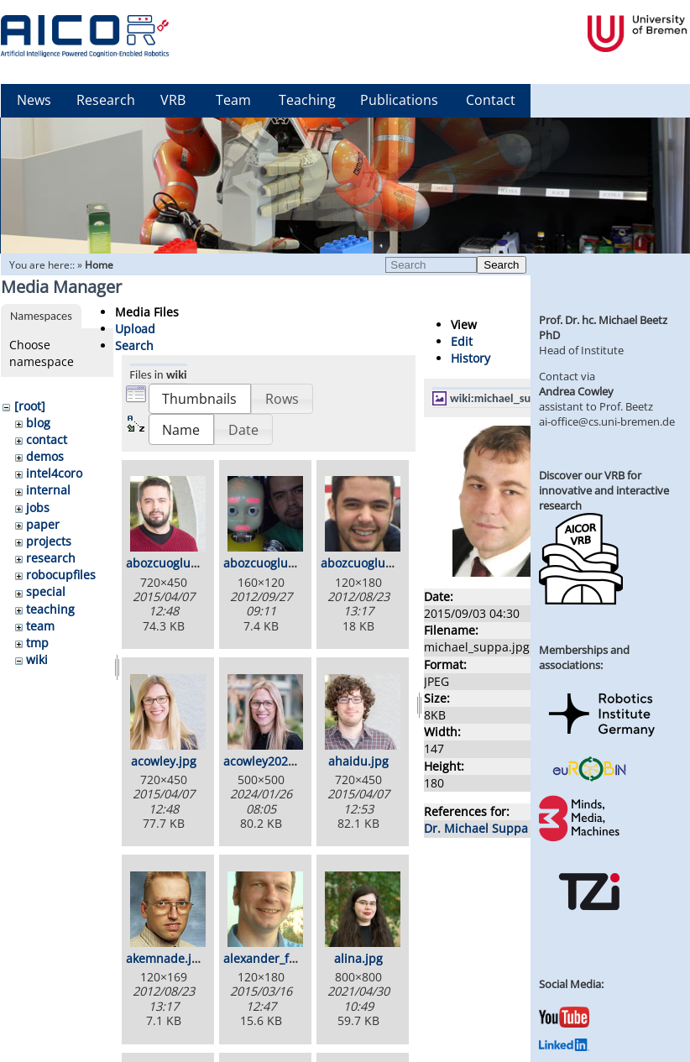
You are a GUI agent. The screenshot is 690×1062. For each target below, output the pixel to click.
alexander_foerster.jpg (286, 958)
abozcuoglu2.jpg (269, 563)
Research (105, 100)
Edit (462, 341)
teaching (50, 609)
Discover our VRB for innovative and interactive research (604, 490)
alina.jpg (358, 958)
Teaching (307, 100)
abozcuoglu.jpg (169, 563)
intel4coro (54, 473)
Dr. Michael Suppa (476, 828)
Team (233, 100)
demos (45, 456)
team (40, 626)
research (51, 558)
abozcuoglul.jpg (365, 563)
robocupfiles (61, 575)
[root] (29, 406)
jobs (38, 507)
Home (99, 265)
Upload (135, 329)
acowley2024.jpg (269, 761)
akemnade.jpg (166, 958)
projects (48, 541)
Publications (399, 100)
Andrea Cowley (576, 391)
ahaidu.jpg (358, 761)
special (45, 591)
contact (46, 439)
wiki (37, 659)
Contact (490, 100)
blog (38, 423)
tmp (37, 643)
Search (501, 265)
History (470, 358)
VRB (173, 100)
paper (43, 524)
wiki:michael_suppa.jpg (509, 397)
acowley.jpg (163, 761)
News (34, 100)
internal (48, 490)
